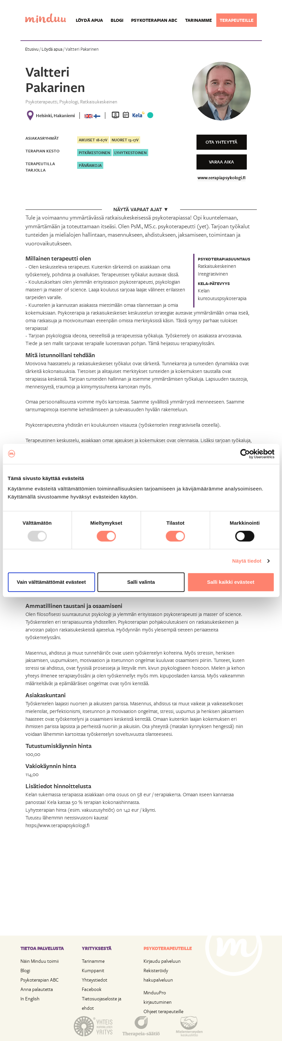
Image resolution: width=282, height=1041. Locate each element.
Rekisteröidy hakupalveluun (158, 975)
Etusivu (32, 49)
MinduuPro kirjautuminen (158, 997)
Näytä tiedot (247, 561)
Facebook (92, 989)
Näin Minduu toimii (39, 961)
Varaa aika (221, 162)
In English (30, 998)
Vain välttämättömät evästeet (51, 582)
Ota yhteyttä (221, 142)
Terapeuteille (236, 20)
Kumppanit (93, 970)
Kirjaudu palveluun (162, 961)
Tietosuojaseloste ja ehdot (101, 1003)
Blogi (117, 20)
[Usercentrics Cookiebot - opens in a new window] (245, 454)
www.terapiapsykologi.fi (221, 178)
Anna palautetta (36, 989)
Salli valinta (141, 582)
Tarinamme (198, 20)
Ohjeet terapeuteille (163, 1011)
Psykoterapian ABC (154, 20)
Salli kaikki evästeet (231, 582)
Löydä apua (89, 20)
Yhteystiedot (94, 980)
